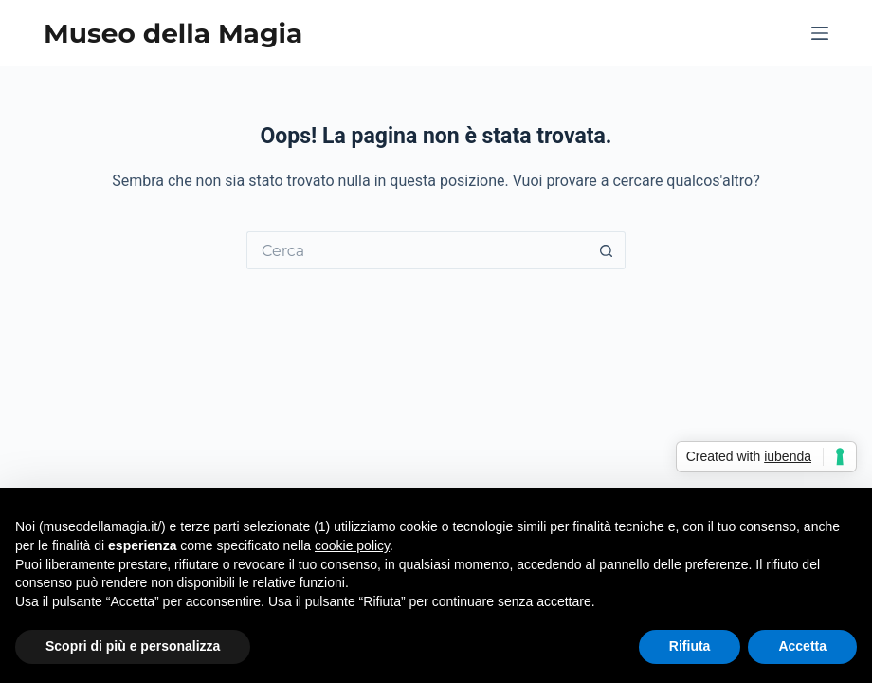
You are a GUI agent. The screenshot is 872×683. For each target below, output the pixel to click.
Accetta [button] (802, 646)
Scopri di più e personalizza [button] (132, 646)
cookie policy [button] (352, 545)
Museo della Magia (173, 33)
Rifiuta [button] (690, 646)
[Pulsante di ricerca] (607, 250)
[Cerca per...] (417, 250)
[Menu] (819, 33)
